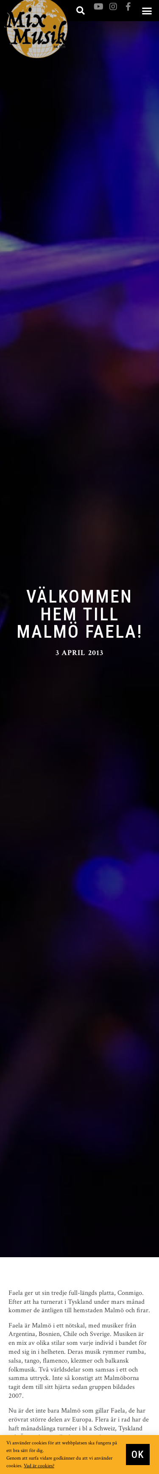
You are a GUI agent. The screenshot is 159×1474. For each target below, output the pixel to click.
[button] (147, 11)
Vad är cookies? (39, 1466)
